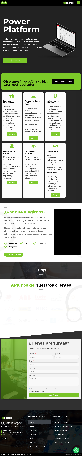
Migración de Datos (61, 434)
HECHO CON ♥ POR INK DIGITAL (72, 454)
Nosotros (33, 426)
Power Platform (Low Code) (63, 426)
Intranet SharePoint (61, 422)
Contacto (33, 442)
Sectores (33, 430)
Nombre (32, 354)
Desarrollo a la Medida (62, 438)
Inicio (32, 422)
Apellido (57, 354)
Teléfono (32, 368)
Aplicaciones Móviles (61, 430)
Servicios (33, 434)
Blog (31, 438)
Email (31, 361)
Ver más (15, 60)
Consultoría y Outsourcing (63, 442)
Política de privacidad (37, 447)
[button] (76, 450)
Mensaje (32, 375)
